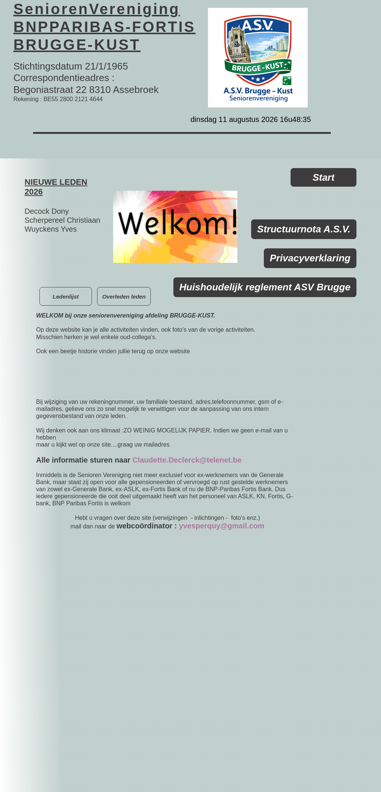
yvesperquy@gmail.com (222, 526)
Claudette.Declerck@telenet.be (186, 460)
